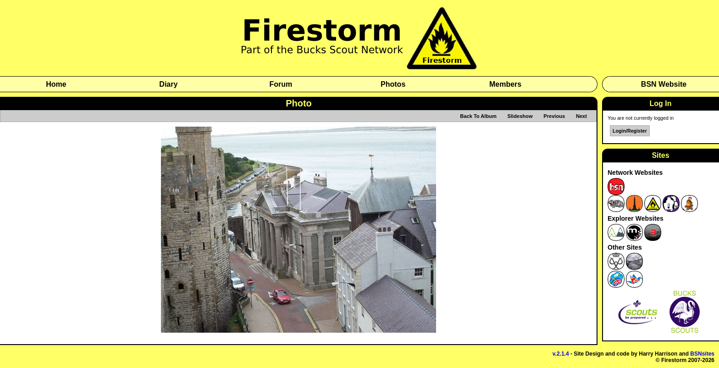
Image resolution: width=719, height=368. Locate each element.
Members (505, 84)
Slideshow (520, 116)
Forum (280, 84)
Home (56, 84)
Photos (393, 84)
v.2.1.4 (561, 354)
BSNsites (702, 354)
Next (581, 116)
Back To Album (478, 116)
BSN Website (663, 84)
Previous (554, 116)
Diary (168, 84)
